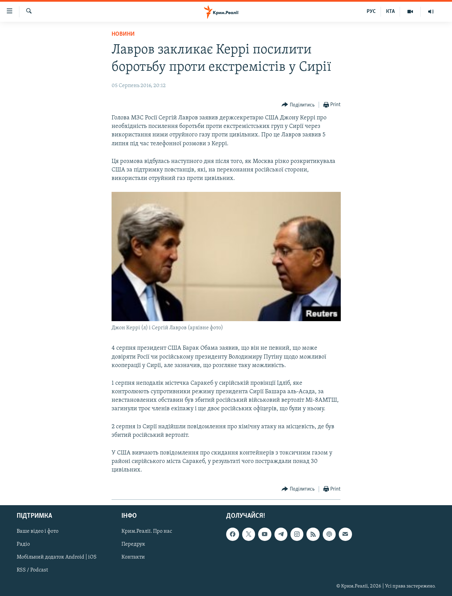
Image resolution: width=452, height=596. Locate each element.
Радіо (23, 544)
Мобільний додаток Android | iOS (57, 557)
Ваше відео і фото (37, 531)
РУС (371, 11)
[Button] (298, 105)
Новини (123, 34)
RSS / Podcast (32, 570)
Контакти (133, 557)
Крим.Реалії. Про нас (146, 531)
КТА (390, 11)
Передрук (133, 544)
